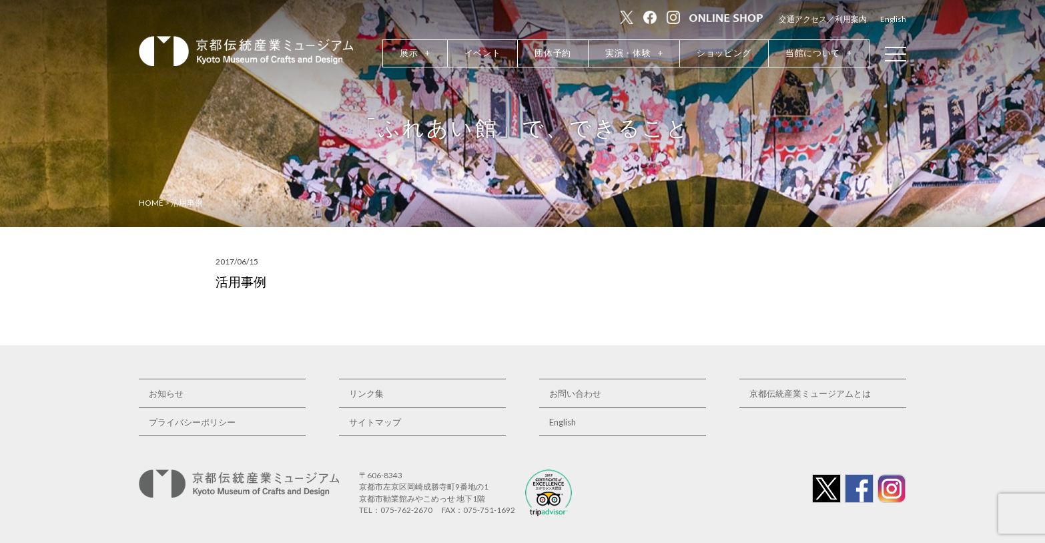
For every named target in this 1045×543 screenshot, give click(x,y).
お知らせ (166, 393)
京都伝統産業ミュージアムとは (810, 393)
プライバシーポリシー (192, 422)
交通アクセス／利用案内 (823, 19)
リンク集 (366, 393)
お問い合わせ (575, 393)
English (893, 19)
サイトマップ (375, 422)
